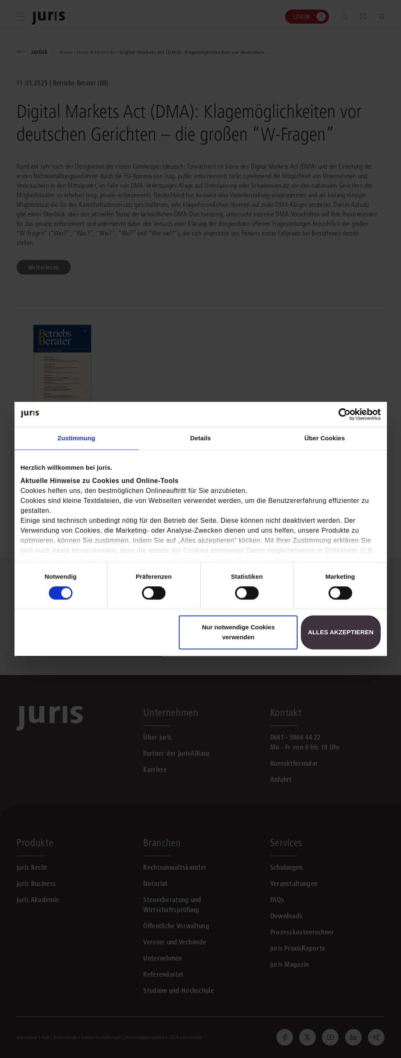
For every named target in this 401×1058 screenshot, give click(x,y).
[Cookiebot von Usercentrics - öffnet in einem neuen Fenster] (344, 414)
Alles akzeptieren (341, 632)
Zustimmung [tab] (76, 438)
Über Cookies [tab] (325, 438)
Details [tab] (200, 438)
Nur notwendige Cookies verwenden (238, 632)
